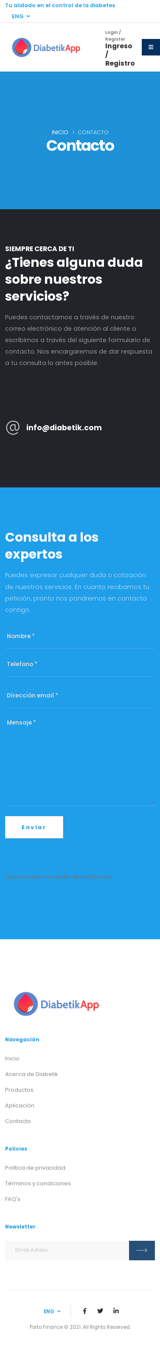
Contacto (18, 1121)
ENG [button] (21, 16)
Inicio (60, 132)
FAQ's (12, 1199)
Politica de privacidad (35, 1168)
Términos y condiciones (38, 1183)
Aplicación (19, 1105)
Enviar (34, 827)
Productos (19, 1090)
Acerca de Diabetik (31, 1074)
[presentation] (69, 855)
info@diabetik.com (64, 428)
